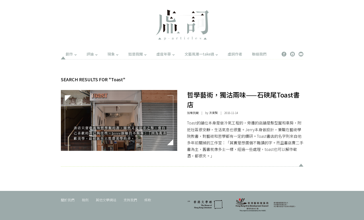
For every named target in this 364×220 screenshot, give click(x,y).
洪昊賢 (213, 113)
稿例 (85, 199)
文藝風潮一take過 (201, 54)
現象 (113, 54)
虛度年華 (165, 54)
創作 (71, 54)
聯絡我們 (259, 54)
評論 (92, 54)
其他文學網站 (106, 199)
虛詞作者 (235, 54)
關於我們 (67, 199)
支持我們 (130, 199)
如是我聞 (137, 54)
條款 (147, 199)
